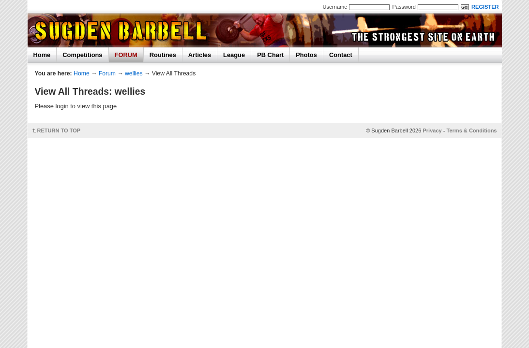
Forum (107, 73)
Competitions (82, 54)
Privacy (432, 130)
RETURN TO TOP (59, 130)
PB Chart (270, 54)
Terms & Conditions (472, 130)
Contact (340, 54)
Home (42, 54)
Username (335, 7)
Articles (199, 54)
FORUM (126, 54)
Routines (163, 54)
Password (403, 7)
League (234, 54)
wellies (134, 73)
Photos (306, 54)
